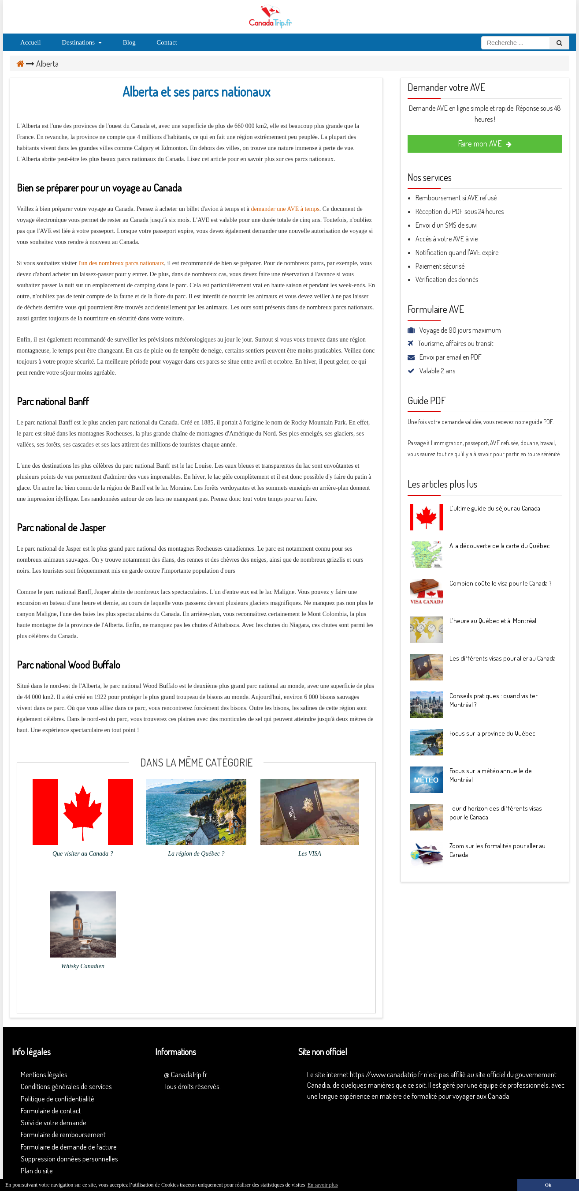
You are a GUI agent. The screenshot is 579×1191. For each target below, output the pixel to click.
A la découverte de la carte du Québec (499, 545)
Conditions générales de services (66, 1086)
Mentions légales (44, 1074)
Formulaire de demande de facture (69, 1146)
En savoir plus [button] (323, 1185)
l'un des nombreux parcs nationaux (121, 263)
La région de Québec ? (196, 853)
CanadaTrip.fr (189, 1074)
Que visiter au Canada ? (82, 853)
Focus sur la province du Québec (492, 733)
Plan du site (37, 1170)
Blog (129, 42)
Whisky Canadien (82, 966)
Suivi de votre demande (53, 1122)
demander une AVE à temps (285, 209)
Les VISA (309, 853)
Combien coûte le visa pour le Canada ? (500, 583)
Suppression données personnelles (69, 1158)
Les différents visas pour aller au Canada (502, 658)
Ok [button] (548, 1184)
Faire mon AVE (485, 143)
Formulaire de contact (51, 1110)
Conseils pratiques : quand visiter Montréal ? (493, 700)
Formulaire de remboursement (63, 1134)
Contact (166, 42)
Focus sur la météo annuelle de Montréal (490, 775)
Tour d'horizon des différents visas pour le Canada (495, 812)
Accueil (30, 42)
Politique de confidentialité (57, 1098)
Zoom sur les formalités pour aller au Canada (497, 850)
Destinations (82, 42)
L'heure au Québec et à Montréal (492, 620)
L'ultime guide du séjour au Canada (494, 508)
